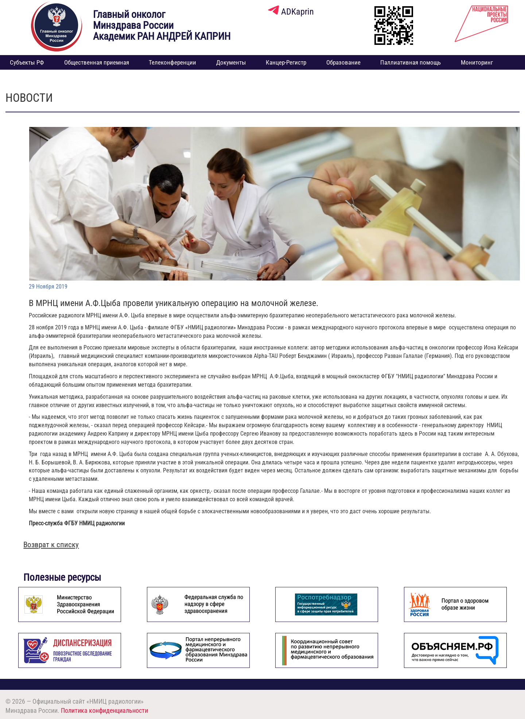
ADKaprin (291, 12)
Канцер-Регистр (286, 62)
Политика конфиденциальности (104, 710)
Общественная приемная (96, 62)
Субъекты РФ (27, 62)
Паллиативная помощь (410, 62)
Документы (231, 62)
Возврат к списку (51, 544)
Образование (343, 62)
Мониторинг (477, 62)
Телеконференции (172, 62)
